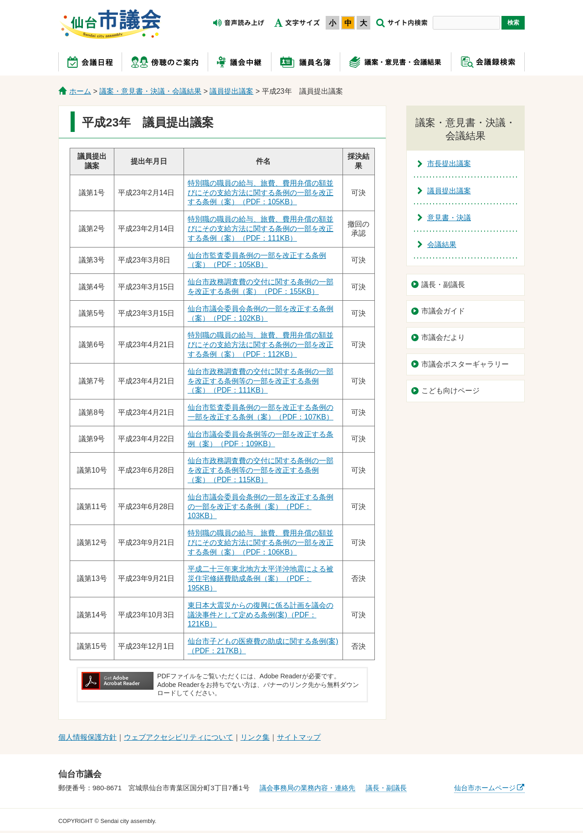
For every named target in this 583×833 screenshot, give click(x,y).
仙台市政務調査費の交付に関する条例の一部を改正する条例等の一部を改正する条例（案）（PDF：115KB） (260, 470)
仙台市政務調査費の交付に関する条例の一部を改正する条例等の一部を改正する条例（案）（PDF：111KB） (260, 381)
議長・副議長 (443, 284)
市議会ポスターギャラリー (465, 364)
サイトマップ (299, 737)
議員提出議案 (231, 91)
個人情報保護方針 (87, 737)
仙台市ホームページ (485, 788)
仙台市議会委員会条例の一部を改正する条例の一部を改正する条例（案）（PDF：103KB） (260, 506)
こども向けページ (450, 390)
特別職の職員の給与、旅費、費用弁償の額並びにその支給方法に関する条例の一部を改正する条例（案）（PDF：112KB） (260, 344)
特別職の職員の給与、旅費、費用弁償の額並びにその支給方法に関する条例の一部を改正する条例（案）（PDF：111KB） (260, 228)
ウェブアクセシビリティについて (178, 737)
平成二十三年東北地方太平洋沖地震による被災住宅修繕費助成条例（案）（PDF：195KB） (260, 578)
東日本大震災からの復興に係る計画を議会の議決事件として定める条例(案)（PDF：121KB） (260, 614)
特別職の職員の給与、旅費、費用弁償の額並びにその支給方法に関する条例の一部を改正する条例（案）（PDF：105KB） (260, 192)
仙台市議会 (110, 24)
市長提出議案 (449, 163)
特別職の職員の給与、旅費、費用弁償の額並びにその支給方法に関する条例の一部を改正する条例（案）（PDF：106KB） (260, 542)
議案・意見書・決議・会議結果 (150, 91)
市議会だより (443, 337)
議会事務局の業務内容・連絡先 (307, 788)
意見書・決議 (449, 218)
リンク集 (255, 737)
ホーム (80, 91)
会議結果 (441, 244)
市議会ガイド (443, 311)
